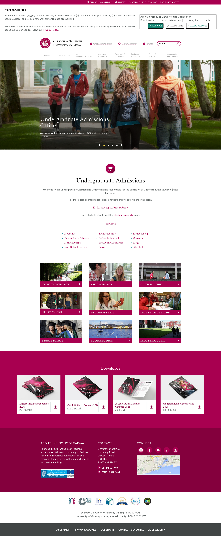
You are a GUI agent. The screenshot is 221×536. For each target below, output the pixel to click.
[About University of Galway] (84, 55)
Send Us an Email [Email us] (111, 472)
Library (122, 2)
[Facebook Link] (149, 450)
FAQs (136, 242)
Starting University (123, 215)
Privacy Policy (50, 29)
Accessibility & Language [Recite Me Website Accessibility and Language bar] (143, 2)
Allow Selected (198, 26)
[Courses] (48, 55)
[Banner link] (104, 145)
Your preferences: (171, 20)
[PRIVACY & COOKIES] (87, 529)
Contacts (138, 238)
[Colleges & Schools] (104, 55)
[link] (72, 501)
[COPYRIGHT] (109, 529)
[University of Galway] (61, 43)
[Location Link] (158, 473)
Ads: (208, 20)
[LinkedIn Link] (167, 450)
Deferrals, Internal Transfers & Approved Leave (111, 243)
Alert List (138, 247)
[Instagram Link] (141, 450)
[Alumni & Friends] (156, 55)
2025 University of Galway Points (110, 207)
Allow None (176, 26)
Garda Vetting (140, 233)
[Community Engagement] (172, 55)
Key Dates (70, 233)
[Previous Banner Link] (99, 145)
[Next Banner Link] (122, 145)
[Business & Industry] (137, 55)
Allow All (157, 26)
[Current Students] (128, 44)
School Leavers (107, 233)
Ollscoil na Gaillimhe (100, 2)
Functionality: (147, 20)
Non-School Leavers (76, 247)
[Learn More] (111, 224)
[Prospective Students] (101, 44)
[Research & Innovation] (121, 55)
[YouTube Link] (158, 450)
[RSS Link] (175, 450)
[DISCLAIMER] (64, 529)
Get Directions (110, 468)
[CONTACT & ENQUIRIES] (133, 529)
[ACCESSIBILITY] (156, 529)
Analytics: (193, 20)
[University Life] (64, 55)
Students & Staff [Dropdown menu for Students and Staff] (170, 2)
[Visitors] (148, 44)
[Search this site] (178, 44)
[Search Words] (169, 43)
